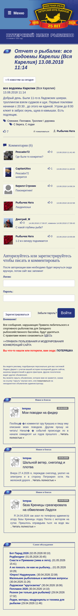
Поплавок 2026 (19, 588)
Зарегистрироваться (17, 314)
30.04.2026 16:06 (52, 585)
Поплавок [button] (25, 120)
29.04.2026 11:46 (31, 603)
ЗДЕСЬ (48, 335)
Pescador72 (23, 152)
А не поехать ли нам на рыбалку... (31, 567)
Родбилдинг (17, 556)
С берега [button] (19, 124)
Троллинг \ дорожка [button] (43, 120)
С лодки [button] (30, 124)
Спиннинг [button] (12, 120)
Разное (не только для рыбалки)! (30, 592)
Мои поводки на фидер (40, 412)
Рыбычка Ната (64, 131)
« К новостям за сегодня (19, 79)
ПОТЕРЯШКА (65, 350)
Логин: (7, 276)
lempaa (26, 408)
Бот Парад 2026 (19, 553)
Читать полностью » (44, 480)
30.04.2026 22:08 (47, 574)
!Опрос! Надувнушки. (23, 574)
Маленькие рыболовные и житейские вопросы (39, 578)
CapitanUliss (23, 168)
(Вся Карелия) (29, 88)
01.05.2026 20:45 (36, 556)
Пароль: (8, 291)
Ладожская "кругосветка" (26, 585)
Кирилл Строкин (26, 185)
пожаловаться (41, 131)
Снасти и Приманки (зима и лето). (30, 560)
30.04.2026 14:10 (39, 588)
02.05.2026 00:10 (40, 553)
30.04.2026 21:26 (20, 581)
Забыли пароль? (47, 313)
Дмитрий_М (23, 219)
